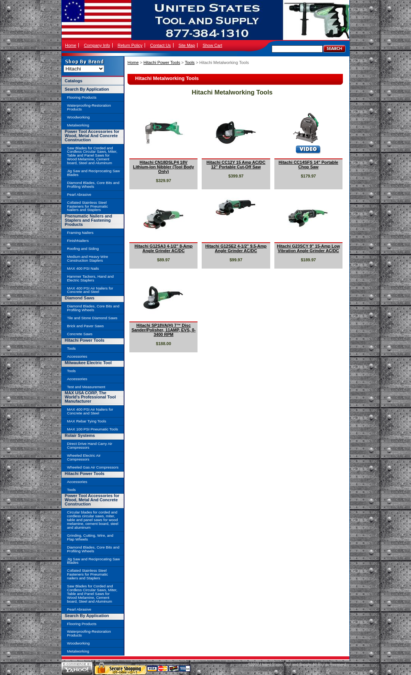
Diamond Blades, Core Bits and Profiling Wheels (93, 185)
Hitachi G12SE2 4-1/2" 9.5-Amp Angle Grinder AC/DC (235, 248)
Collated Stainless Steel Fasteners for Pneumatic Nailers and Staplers (87, 206)
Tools (190, 62)
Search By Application (87, 89)
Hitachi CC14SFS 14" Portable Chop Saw (308, 164)
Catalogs (73, 80)
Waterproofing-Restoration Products (89, 107)
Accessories (77, 356)
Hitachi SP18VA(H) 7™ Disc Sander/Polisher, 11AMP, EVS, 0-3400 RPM (163, 330)
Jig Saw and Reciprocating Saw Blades (93, 173)
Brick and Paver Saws (85, 326)
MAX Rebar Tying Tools (86, 421)
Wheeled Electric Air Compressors (83, 457)
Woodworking (78, 117)
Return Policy (130, 45)
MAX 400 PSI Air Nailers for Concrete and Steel (90, 290)
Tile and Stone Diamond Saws (92, 318)
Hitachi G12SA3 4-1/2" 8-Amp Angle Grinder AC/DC (163, 248)
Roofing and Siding (83, 248)
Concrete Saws (79, 334)
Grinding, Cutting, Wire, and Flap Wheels (90, 537)
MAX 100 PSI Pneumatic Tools (92, 429)
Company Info (97, 45)
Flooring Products (81, 97)
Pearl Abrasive (79, 194)
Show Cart (212, 45)
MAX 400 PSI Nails (83, 268)
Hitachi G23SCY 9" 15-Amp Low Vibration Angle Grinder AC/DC (308, 248)
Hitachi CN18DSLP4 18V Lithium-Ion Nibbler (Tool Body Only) (163, 167)
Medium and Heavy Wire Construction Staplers (87, 258)
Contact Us (160, 45)
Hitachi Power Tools (161, 62)
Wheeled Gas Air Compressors (93, 467)
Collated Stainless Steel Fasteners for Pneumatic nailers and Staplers (87, 574)
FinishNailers (78, 240)
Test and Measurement (86, 387)
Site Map (186, 45)
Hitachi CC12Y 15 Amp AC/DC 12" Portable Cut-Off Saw (236, 164)
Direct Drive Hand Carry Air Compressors (89, 445)
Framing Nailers (80, 232)
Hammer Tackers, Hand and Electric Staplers (90, 278)
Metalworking (78, 125)
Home (70, 45)
